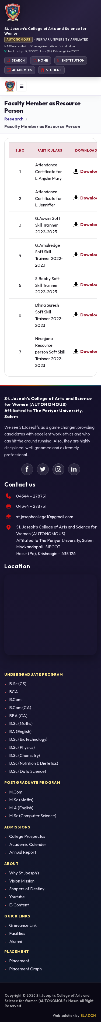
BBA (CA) (18, 715)
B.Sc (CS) (17, 683)
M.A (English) (21, 807)
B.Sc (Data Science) (27, 771)
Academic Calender (27, 844)
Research (13, 125)
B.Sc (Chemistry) (24, 755)
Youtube (17, 896)
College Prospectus (27, 836)
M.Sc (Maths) (21, 799)
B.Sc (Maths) (21, 723)
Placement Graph (25, 968)
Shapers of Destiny (26, 888)
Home (40, 60)
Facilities (17, 933)
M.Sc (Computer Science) (32, 815)
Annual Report (22, 852)
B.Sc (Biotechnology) (28, 739)
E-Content (19, 904)
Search (16, 60)
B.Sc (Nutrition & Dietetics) (33, 763)
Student (51, 70)
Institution (71, 60)
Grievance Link (23, 925)
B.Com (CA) (20, 707)
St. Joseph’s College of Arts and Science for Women (45, 30)
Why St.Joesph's (24, 873)
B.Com (15, 699)
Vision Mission (21, 881)
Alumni (15, 941)
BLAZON (88, 1015)
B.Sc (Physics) (22, 747)
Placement (19, 960)
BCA (13, 691)
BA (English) (20, 731)
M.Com (15, 792)
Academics (19, 70)
